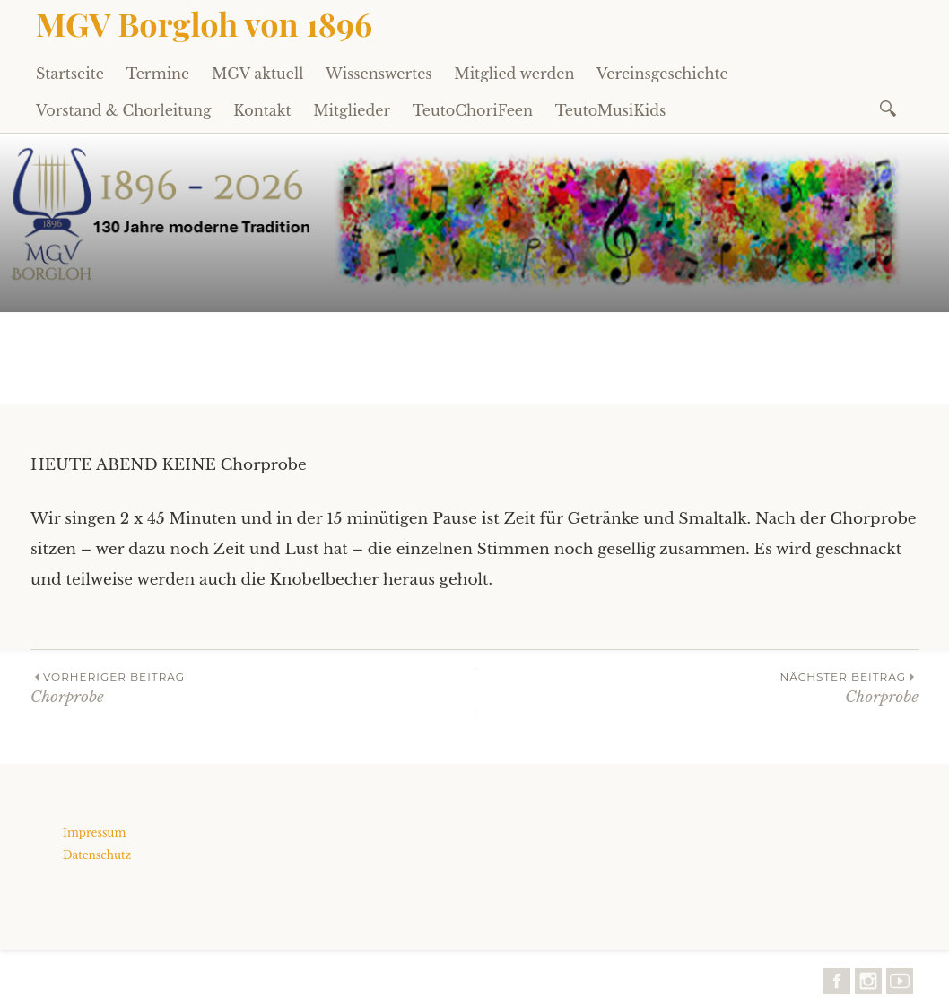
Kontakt (262, 110)
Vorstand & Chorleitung (124, 110)
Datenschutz (97, 855)
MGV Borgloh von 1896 (204, 23)
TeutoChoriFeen (473, 110)
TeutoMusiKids (610, 110)
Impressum (94, 832)
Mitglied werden (514, 73)
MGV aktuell (257, 73)
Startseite (70, 73)
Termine (158, 73)
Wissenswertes (379, 73)
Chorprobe (252, 687)
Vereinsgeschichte (662, 73)
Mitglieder (351, 110)
